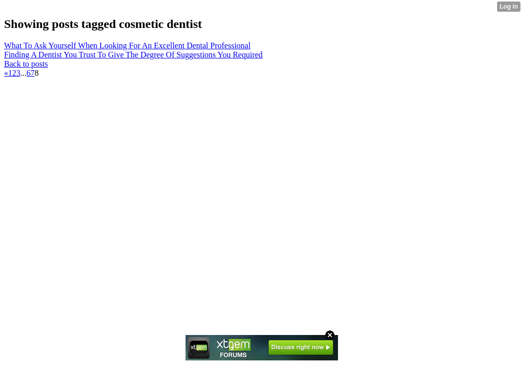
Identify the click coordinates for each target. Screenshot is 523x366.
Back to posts (26, 63)
